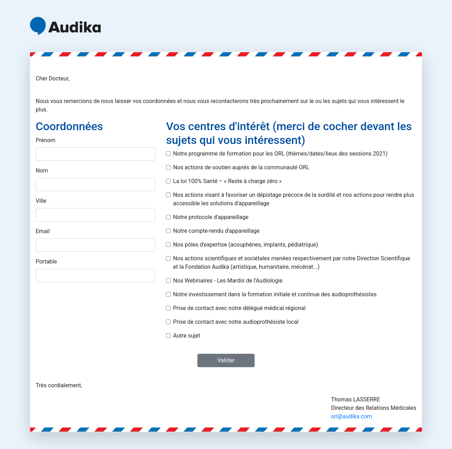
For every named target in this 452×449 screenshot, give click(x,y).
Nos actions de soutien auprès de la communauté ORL (241, 167)
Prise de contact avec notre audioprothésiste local (235, 321)
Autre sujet (186, 335)
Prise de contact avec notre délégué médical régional (239, 308)
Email (43, 231)
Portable (46, 261)
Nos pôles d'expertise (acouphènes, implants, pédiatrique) (245, 244)
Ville (41, 201)
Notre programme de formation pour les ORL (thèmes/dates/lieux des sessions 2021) (280, 153)
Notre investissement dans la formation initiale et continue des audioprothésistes (274, 294)
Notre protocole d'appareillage (210, 217)
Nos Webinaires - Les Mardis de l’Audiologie (227, 280)
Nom (42, 170)
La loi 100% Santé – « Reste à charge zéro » (227, 181)
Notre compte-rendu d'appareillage (216, 230)
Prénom (45, 140)
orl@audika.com (351, 416)
